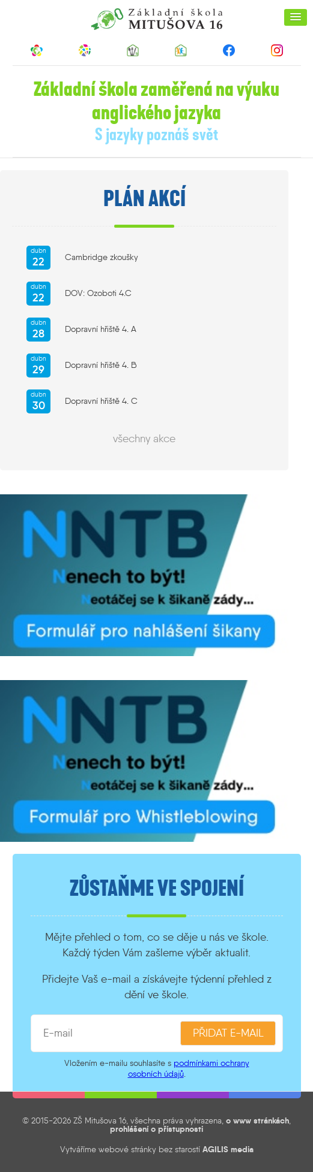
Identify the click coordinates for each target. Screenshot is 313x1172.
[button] (295, 17)
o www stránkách (257, 1120)
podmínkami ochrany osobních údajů (188, 1068)
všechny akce (144, 438)
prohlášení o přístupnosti (156, 1128)
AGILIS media (228, 1149)
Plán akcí (144, 199)
